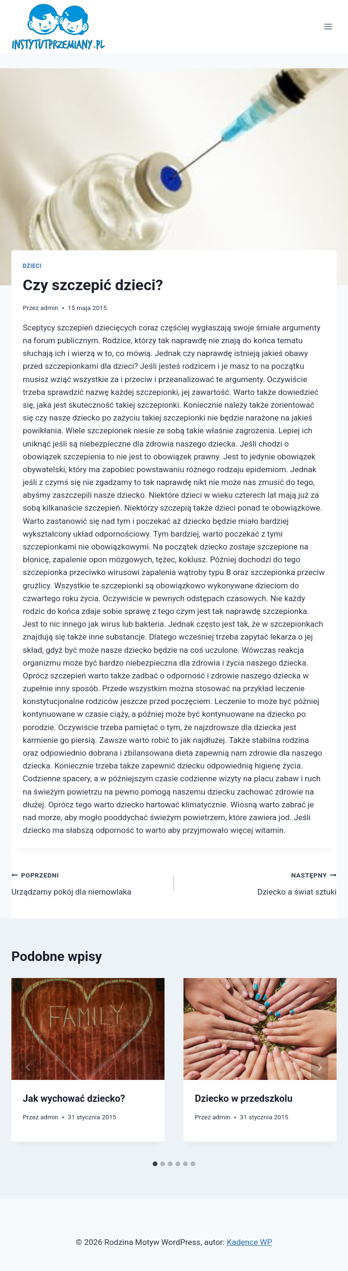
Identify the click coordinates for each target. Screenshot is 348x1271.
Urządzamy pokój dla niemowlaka (88, 882)
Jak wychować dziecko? (74, 1098)
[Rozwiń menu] (328, 26)
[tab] (155, 1163)
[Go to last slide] (28, 1067)
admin (49, 307)
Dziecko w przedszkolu (244, 1098)
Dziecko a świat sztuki (259, 882)
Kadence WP (249, 1242)
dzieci (32, 266)
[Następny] (319, 1067)
